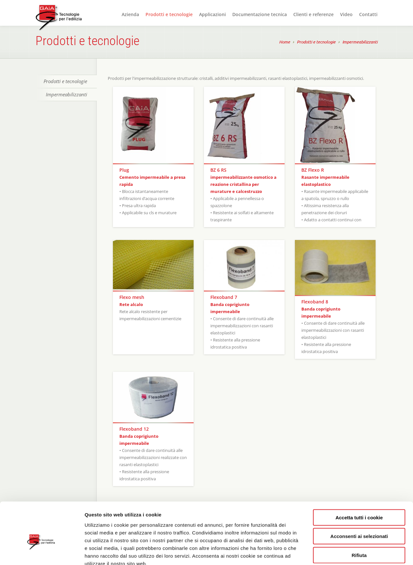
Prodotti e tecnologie (169, 14)
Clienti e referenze (313, 14)
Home (284, 42)
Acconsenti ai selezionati (359, 499)
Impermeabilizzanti (360, 42)
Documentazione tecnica (259, 14)
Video (346, 14)
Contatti (368, 14)
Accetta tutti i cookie (359, 480)
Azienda (130, 14)
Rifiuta (359, 518)
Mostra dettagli (342, 552)
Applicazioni (212, 14)
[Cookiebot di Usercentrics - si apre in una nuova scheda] (42, 552)
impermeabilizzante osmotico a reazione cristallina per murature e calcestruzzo (243, 184)
